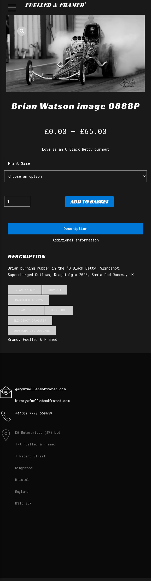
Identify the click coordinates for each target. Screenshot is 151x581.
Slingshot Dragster (30, 320)
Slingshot (58, 310)
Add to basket (89, 201)
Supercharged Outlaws (32, 331)
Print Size (19, 163)
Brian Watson (25, 290)
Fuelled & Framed (40, 339)
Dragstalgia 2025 (28, 300)
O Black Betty (26, 310)
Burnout (54, 290)
